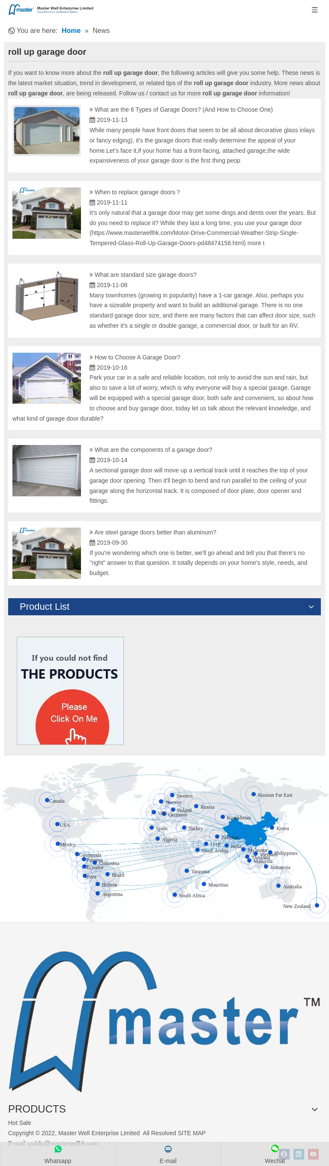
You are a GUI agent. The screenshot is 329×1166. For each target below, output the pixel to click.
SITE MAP (192, 1133)
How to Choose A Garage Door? (137, 357)
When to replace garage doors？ (138, 192)
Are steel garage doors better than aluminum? (155, 532)
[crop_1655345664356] (164, 1016)
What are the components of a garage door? (153, 449)
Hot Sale (19, 1122)
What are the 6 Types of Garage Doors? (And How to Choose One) (184, 109)
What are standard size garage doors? (146, 274)
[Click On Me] (70, 691)
